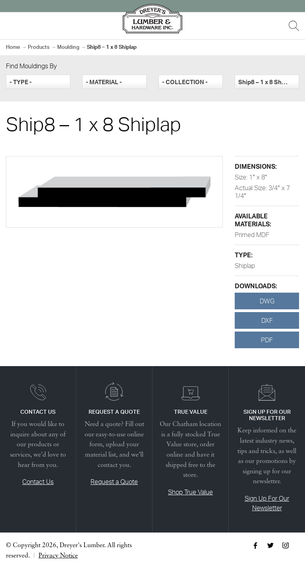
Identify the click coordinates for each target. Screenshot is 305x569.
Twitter (270, 545)
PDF (267, 340)
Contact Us (38, 482)
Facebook (255, 545)
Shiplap (245, 266)
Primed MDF (252, 235)
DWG (267, 301)
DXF (267, 320)
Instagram (285, 545)
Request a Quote (114, 482)
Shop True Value (190, 492)
